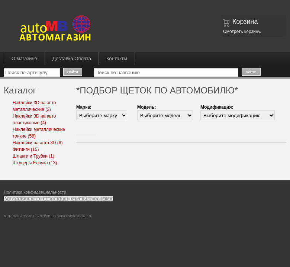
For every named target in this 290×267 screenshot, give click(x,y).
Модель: (146, 107)
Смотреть (233, 31)
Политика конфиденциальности (35, 192)
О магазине (24, 58)
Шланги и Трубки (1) (33, 156)
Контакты (116, 58)
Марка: (83, 107)
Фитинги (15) (26, 149)
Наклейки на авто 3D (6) (38, 142)
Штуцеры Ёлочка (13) (35, 162)
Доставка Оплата (71, 58)
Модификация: (216, 107)
